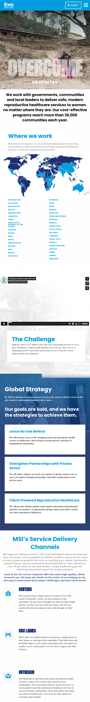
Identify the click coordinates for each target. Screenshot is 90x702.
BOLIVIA (11, 209)
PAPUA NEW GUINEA (57, 216)
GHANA (11, 233)
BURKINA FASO (14, 213)
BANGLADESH (14, 206)
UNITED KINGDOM (57, 245)
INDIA (10, 236)
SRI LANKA (53, 232)
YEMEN (52, 252)
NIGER (51, 206)
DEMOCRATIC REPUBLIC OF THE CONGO (15, 225)
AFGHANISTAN (14, 200)
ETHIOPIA (12, 230)
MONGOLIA (13, 256)
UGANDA (53, 242)
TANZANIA (53, 236)
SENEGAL (53, 223)
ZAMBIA (52, 255)
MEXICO (11, 252)
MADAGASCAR (14, 243)
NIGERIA (52, 209)
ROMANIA (53, 219)
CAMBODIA (13, 216)
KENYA (11, 239)
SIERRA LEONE (55, 226)
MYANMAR (53, 200)
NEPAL (51, 203)
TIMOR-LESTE (55, 239)
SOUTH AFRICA (55, 229)
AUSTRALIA (13, 203)
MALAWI (11, 246)
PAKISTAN (53, 213)
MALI (10, 249)
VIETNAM (53, 249)
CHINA (11, 219)
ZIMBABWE (54, 259)
